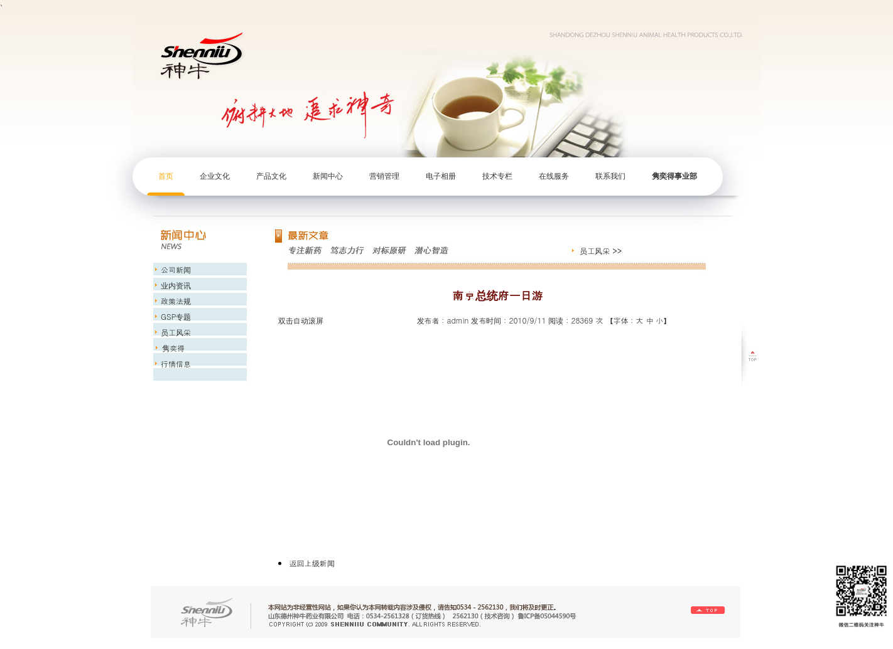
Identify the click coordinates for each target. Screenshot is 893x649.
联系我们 (610, 176)
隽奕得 (172, 347)
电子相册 (441, 176)
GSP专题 (174, 316)
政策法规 (174, 300)
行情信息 (174, 363)
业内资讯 (174, 285)
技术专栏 (497, 176)
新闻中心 (328, 176)
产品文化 (271, 176)
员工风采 (595, 250)
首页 (165, 176)
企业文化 (215, 176)
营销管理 (384, 176)
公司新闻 (174, 269)
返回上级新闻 (312, 562)
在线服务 (554, 176)
